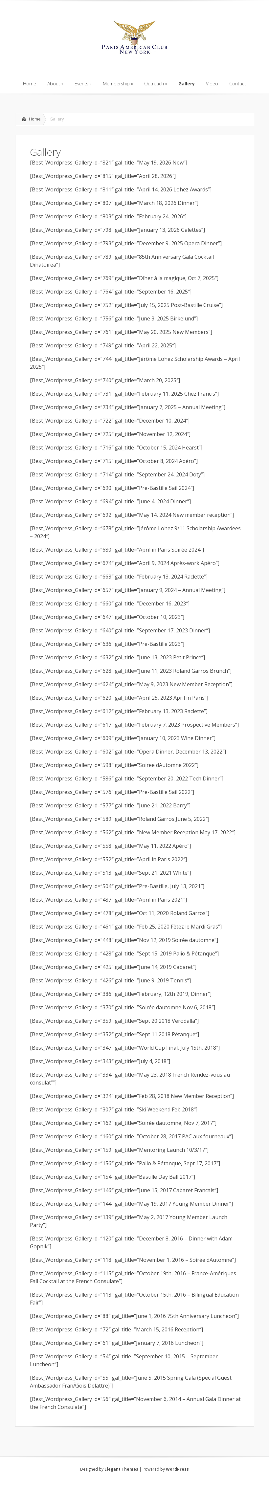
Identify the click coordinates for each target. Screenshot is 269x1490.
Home (35, 119)
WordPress (177, 1469)
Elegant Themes (121, 1469)
